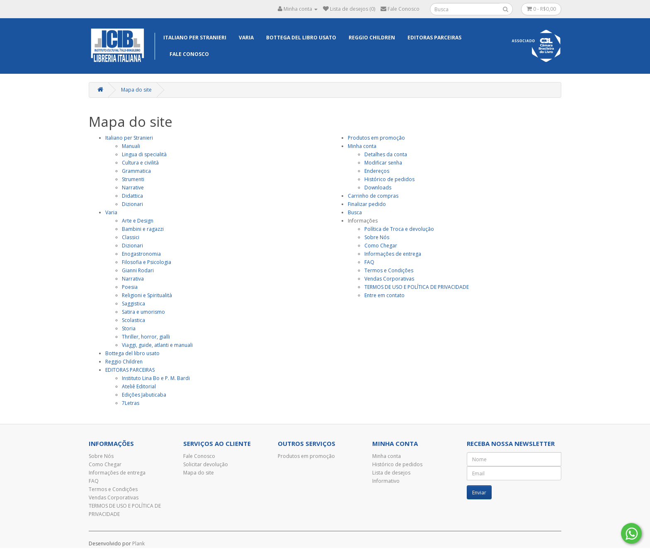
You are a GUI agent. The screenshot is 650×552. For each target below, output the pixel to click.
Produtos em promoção (376, 137)
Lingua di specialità (144, 154)
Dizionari (132, 204)
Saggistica (133, 303)
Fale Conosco (189, 54)
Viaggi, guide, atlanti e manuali (157, 345)
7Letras (130, 403)
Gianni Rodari (138, 270)
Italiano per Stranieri (194, 37)
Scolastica (133, 320)
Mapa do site (136, 89)
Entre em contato (384, 295)
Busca (355, 212)
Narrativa (133, 278)
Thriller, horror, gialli (146, 336)
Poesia (130, 287)
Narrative (133, 187)
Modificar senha (383, 162)
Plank (138, 543)
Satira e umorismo (143, 311)
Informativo (386, 480)
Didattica (132, 195)
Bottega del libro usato (301, 37)
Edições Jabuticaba (144, 394)
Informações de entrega (392, 253)
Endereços (376, 170)
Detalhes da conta (385, 154)
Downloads (377, 187)
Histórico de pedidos (389, 179)
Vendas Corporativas (389, 278)
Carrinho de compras (373, 195)
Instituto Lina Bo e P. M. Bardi (156, 378)
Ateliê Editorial (139, 386)
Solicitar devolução (205, 464)
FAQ (369, 262)
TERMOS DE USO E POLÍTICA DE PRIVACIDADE (416, 287)
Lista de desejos (391, 472)
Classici (130, 237)
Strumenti (133, 179)
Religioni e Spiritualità (147, 295)
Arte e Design (137, 220)
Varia (246, 37)
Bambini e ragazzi (143, 228)
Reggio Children (372, 37)
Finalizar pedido (367, 204)
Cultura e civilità (140, 162)
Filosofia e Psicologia (146, 262)
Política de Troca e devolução (399, 228)
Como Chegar (380, 245)
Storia (129, 328)
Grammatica (136, 170)
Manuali (131, 146)
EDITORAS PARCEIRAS (434, 37)
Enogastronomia (141, 253)
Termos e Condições (388, 270)
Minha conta (362, 146)
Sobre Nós (376, 237)
